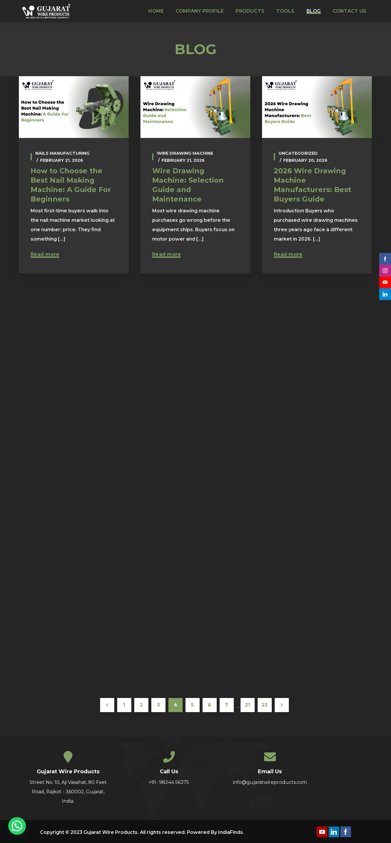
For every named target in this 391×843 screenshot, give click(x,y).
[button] (17, 826)
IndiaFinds (230, 832)
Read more (45, 254)
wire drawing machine (185, 153)
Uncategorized (298, 153)
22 (265, 705)
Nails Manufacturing (62, 153)
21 (247, 705)
